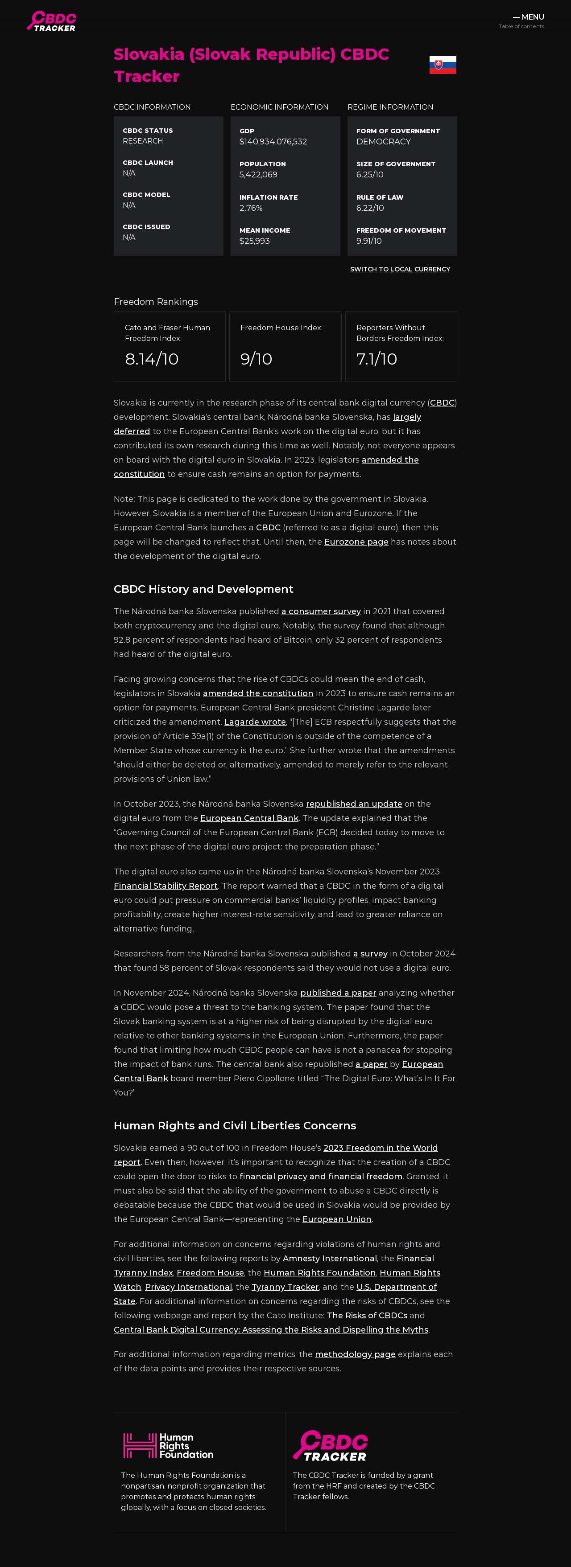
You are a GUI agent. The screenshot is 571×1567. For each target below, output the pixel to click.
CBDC (442, 403)
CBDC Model (146, 195)
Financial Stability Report (166, 886)
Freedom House (210, 1273)
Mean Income (265, 230)
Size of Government (396, 164)
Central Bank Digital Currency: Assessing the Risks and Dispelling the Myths (271, 1330)
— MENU (521, 21)
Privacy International (188, 1287)
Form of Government (398, 131)
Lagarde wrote (255, 722)
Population (263, 164)
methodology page (355, 1354)
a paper (372, 1064)
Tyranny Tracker (285, 1287)
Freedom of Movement (401, 230)
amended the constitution (258, 693)
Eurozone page (356, 542)
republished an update (354, 804)
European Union (337, 1219)
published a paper (338, 993)
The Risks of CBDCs (367, 1316)
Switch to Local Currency (400, 269)
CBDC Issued (146, 227)
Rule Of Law (380, 197)
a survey (370, 954)
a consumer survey (321, 611)
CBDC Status (148, 131)
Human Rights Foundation (320, 1273)
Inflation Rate (269, 197)
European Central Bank (249, 818)
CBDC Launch (148, 163)
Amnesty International (330, 1258)
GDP (247, 131)
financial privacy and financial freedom (321, 1176)
